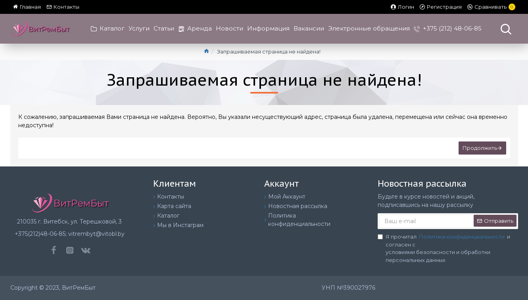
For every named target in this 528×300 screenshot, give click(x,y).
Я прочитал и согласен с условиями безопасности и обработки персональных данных (444, 248)
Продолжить (480, 148)
